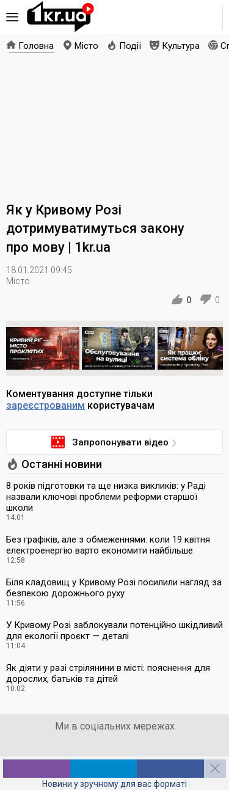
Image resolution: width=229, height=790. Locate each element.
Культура (181, 45)
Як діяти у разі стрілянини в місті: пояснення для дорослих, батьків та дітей (108, 673)
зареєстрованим (45, 405)
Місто (86, 45)
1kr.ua (60, 17)
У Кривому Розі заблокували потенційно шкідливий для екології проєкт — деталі (114, 631)
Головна (36, 45)
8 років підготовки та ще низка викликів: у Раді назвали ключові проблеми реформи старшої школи (106, 496)
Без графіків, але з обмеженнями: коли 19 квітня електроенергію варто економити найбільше (108, 545)
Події (130, 45)
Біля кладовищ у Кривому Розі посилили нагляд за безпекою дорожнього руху (114, 588)
